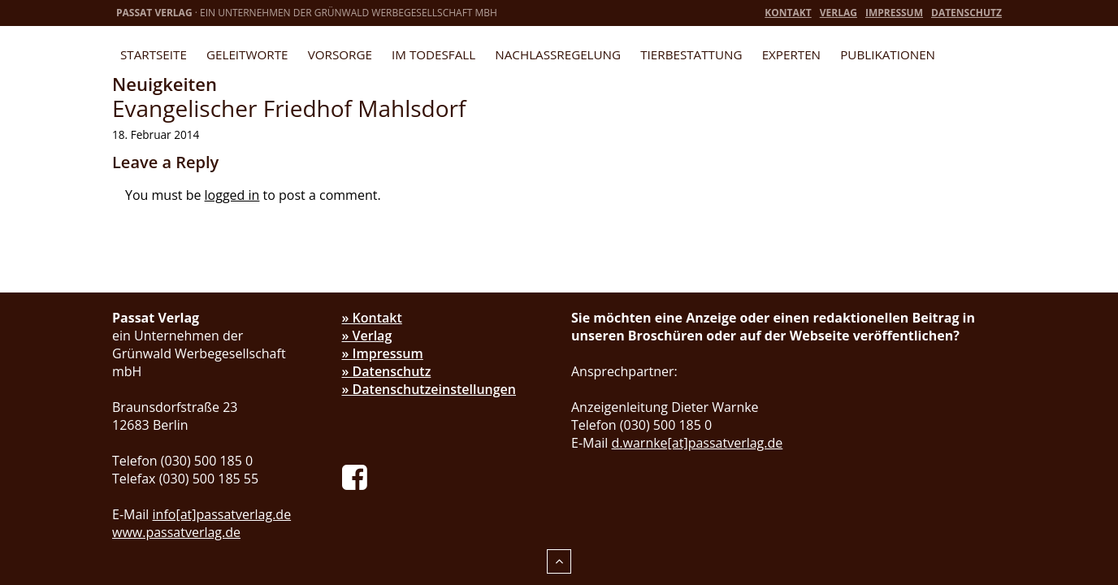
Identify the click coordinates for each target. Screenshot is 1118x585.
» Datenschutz (386, 371)
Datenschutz (966, 13)
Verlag (838, 13)
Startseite (153, 54)
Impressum (894, 13)
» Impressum (382, 353)
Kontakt (788, 13)
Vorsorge (340, 54)
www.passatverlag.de (176, 532)
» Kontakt (372, 318)
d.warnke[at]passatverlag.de (697, 443)
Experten (791, 54)
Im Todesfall (433, 54)
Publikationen (887, 54)
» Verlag (367, 335)
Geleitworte (247, 54)
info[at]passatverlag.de (222, 514)
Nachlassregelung (558, 54)
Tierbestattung (691, 54)
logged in (232, 195)
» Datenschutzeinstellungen (429, 389)
